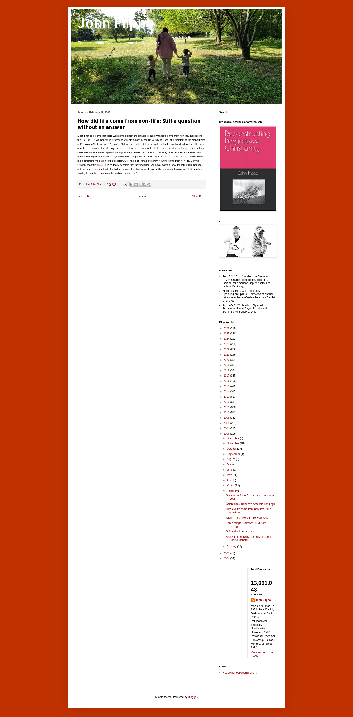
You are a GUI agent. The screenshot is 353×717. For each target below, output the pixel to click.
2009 (227, 417)
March (231, 485)
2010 (227, 412)
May (230, 475)
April (230, 480)
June (230, 469)
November (233, 443)
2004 (227, 558)
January (232, 546)
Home (142, 196)
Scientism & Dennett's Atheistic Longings (250, 504)
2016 (227, 381)
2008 (227, 423)
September (234, 454)
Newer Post (86, 196)
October (232, 448)
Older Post (198, 196)
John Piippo (116, 22)
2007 (227, 428)
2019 (227, 365)
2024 (227, 338)
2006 (227, 433)
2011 (227, 407)
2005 (227, 553)
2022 (227, 349)
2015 (227, 386)
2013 (227, 396)
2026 (227, 328)
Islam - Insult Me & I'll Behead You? (247, 517)
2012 (227, 402)
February (232, 490)
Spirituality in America (239, 531)
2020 (227, 359)
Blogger (192, 697)
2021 (227, 354)
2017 (227, 375)
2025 (227, 333)
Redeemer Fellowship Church (240, 672)
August (231, 459)
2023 (227, 344)
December (233, 438)
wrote (100, 164)
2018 (227, 370)
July (229, 464)
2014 (227, 391)
